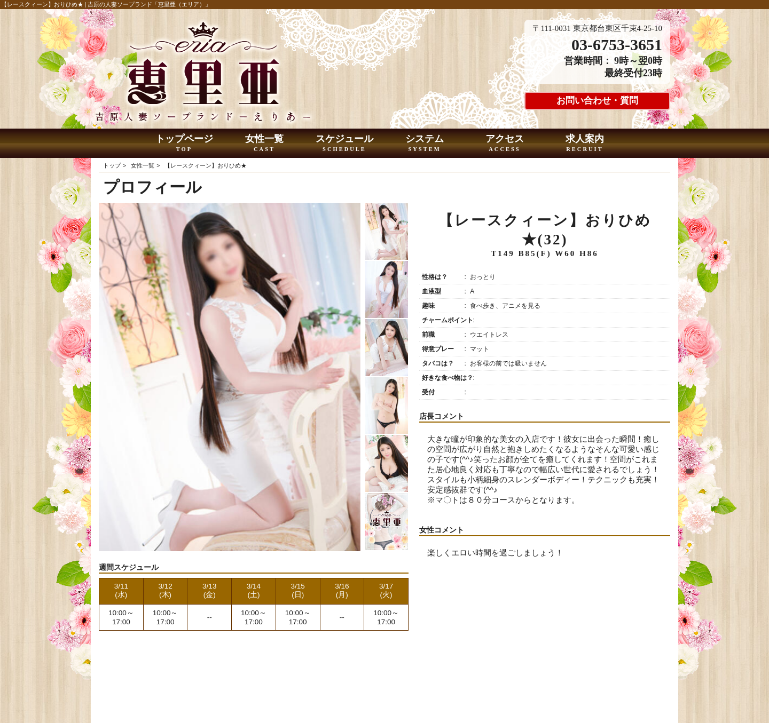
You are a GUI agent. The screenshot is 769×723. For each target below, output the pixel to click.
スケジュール (345, 143)
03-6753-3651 (616, 44)
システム (425, 143)
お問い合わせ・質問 (597, 101)
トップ (112, 165)
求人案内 (585, 143)
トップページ (184, 143)
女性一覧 (265, 143)
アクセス (505, 143)
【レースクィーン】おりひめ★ (205, 165)
